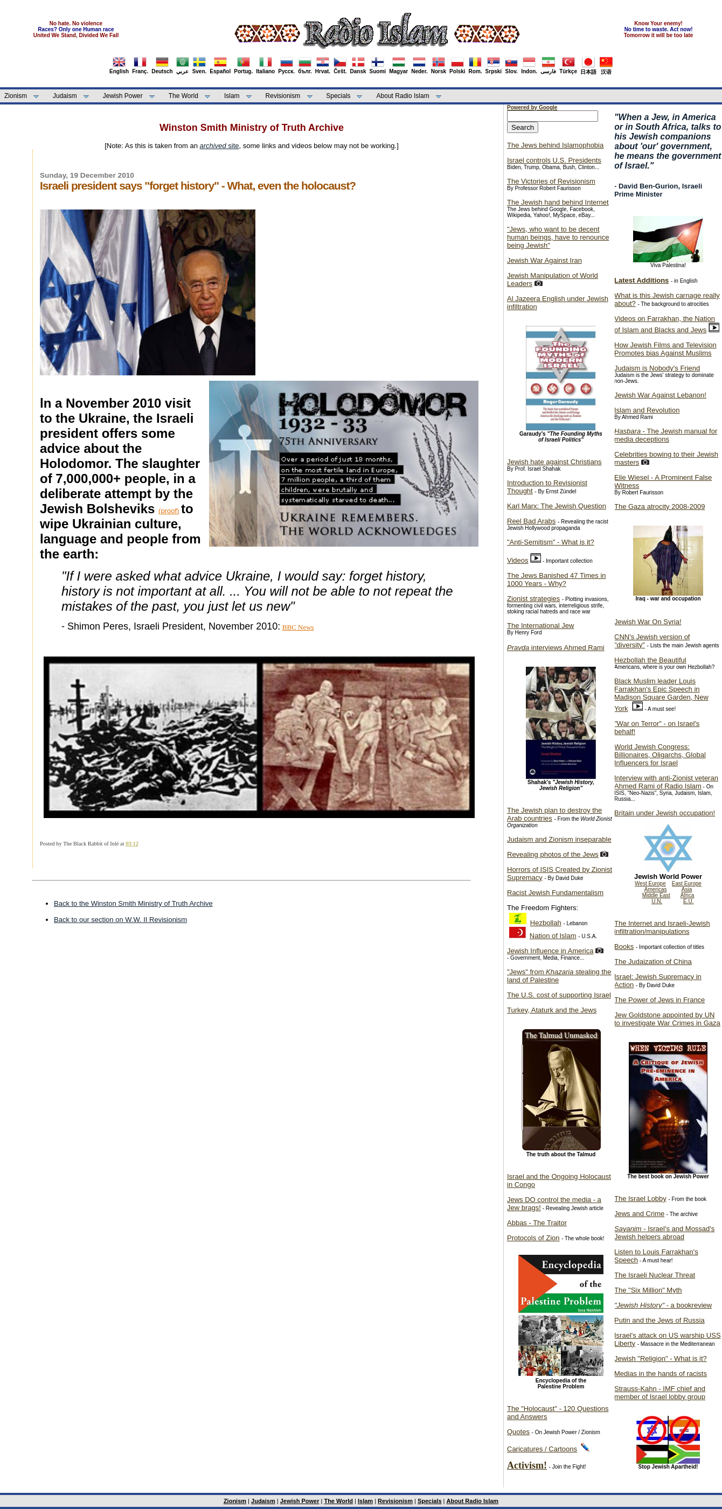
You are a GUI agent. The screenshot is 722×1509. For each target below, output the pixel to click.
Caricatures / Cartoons (542, 1449)
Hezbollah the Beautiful (650, 660)
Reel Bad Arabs (531, 521)
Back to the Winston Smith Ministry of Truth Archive (133, 903)
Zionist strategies (533, 599)
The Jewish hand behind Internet (558, 202)
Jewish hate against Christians (554, 462)
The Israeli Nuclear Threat (654, 1275)
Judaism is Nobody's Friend (657, 368)
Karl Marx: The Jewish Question (556, 506)
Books (624, 946)
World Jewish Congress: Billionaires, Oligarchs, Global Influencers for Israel (660, 755)
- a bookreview (663, 1305)
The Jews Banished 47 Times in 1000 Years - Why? (556, 579)
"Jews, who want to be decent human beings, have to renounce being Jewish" (558, 237)
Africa (688, 895)
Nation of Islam (553, 936)
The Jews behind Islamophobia (555, 145)
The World (183, 96)
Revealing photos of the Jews (553, 854)
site (219, 146)
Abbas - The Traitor (537, 1223)
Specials (338, 96)
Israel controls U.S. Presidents (554, 160)
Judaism (65, 96)
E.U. (688, 901)
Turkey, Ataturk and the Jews (551, 1010)
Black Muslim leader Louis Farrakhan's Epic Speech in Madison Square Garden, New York (661, 694)
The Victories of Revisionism (551, 181)
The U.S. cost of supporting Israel (559, 995)
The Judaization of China (653, 962)
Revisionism (283, 96)
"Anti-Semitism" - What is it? (550, 542)
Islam (232, 96)
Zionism (15, 96)
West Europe (650, 883)
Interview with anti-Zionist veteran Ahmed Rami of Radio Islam (666, 782)
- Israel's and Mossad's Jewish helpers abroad (664, 1233)
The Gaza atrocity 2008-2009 (659, 506)
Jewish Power (123, 96)
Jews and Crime (639, 1214)
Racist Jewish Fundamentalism (555, 893)
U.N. (656, 901)
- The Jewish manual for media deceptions (665, 435)
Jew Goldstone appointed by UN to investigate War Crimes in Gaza (667, 1019)
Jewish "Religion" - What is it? (660, 1358)
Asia (687, 889)
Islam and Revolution (646, 410)
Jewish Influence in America (550, 951)
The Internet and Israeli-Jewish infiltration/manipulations (662, 927)
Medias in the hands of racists (660, 1374)
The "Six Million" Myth (648, 1290)
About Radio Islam (403, 96)
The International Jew (540, 625)
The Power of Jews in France (659, 1000)
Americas (655, 889)
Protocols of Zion (533, 1238)
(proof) (168, 511)
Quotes (518, 1432)
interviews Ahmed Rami (556, 648)
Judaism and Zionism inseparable (559, 839)
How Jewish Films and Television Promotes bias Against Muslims (665, 349)
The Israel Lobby (640, 1198)
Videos (518, 560)
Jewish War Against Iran (544, 260)
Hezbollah (545, 923)
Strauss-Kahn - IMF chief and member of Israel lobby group (659, 1393)
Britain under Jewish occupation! (664, 813)
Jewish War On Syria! (648, 622)
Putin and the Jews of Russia (659, 1320)
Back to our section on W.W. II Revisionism (120, 920)
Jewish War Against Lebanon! (660, 395)
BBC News (298, 627)
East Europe (687, 883)
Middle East (656, 895)
